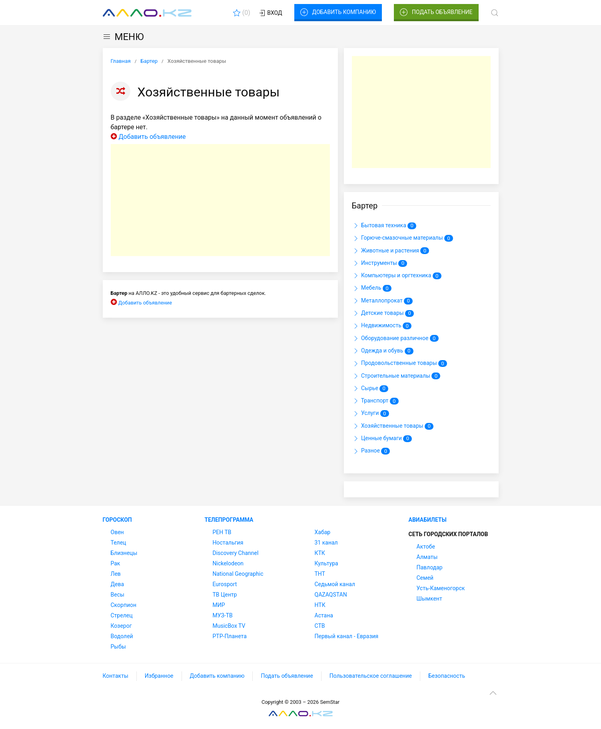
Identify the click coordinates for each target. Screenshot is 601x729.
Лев (116, 574)
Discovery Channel (236, 553)
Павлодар (430, 567)
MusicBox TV (229, 626)
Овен (117, 532)
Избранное (159, 676)
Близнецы (124, 553)
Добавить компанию (338, 12)
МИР (219, 605)
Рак (115, 563)
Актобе (426, 546)
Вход (270, 13)
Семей (425, 578)
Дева (117, 584)
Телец (118, 542)
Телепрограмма (229, 520)
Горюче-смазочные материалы (402, 238)
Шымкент (429, 598)
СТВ (320, 626)
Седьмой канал (335, 584)
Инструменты (379, 263)
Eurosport (225, 584)
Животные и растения (390, 251)
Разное (371, 451)
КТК (320, 553)
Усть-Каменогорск (441, 588)
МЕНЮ (123, 36)
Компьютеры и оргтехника (396, 276)
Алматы (427, 557)
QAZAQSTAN (331, 594)
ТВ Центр (225, 594)
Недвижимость (382, 326)
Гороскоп (117, 520)
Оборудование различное (395, 338)
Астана (324, 615)
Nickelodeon (228, 563)
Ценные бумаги (382, 439)
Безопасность (446, 676)
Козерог (121, 626)
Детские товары (383, 313)
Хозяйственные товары (393, 426)
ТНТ (320, 574)
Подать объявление (436, 12)
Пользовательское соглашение (370, 676)
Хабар (323, 532)
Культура (326, 563)
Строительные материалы (396, 376)
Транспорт (375, 401)
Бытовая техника (384, 226)
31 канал (326, 542)
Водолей (122, 636)
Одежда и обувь (382, 351)
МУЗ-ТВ (223, 615)
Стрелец (122, 615)
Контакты (115, 676)
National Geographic (238, 574)
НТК (320, 605)
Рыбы (118, 646)
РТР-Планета (230, 636)
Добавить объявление (152, 136)
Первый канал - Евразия (347, 636)
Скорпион (124, 605)
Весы (117, 594)
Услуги (370, 414)
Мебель (371, 288)
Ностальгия (228, 542)
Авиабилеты (428, 520)
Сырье (370, 389)
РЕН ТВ (222, 532)
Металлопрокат (382, 301)
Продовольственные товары (399, 364)
